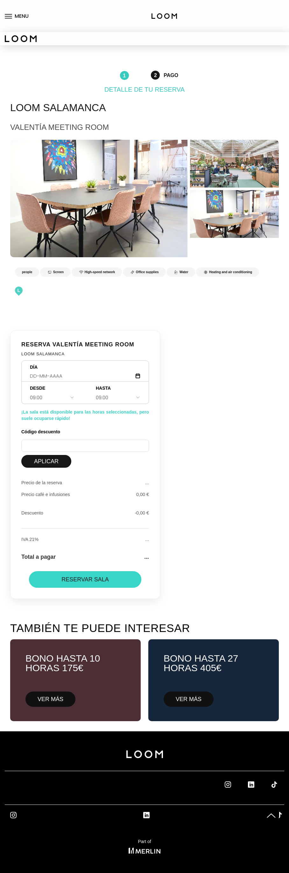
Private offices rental (270, 23)
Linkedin (258, 784)
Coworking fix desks (273, 6)
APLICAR (46, 461)
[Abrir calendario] (137, 376)
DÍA (34, 367)
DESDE (37, 388)
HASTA (103, 388)
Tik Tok (280, 784)
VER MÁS (50, 699)
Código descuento (40, 431)
